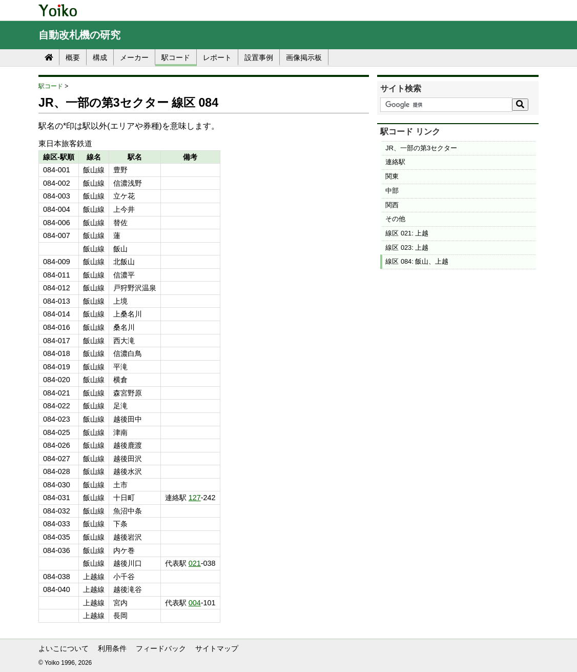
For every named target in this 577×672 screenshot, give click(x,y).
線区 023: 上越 (406, 247)
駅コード (175, 57)
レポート (217, 57)
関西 (392, 205)
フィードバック (161, 648)
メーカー (134, 57)
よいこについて (63, 648)
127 (195, 497)
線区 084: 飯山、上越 (416, 261)
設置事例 (258, 57)
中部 (392, 190)
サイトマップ (216, 648)
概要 (73, 57)
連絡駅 (395, 162)
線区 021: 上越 (406, 233)
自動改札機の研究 (79, 35)
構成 (100, 57)
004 (195, 603)
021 (195, 563)
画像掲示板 (304, 57)
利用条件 (112, 648)
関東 (392, 176)
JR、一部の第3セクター (421, 148)
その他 (395, 219)
